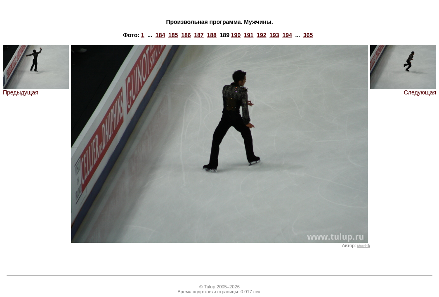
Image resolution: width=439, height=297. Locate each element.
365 (308, 35)
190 (236, 35)
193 (274, 35)
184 (160, 35)
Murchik (363, 246)
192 (261, 35)
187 (198, 35)
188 (211, 35)
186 (186, 35)
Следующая (403, 90)
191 (248, 35)
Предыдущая (36, 90)
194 (287, 35)
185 (173, 35)
